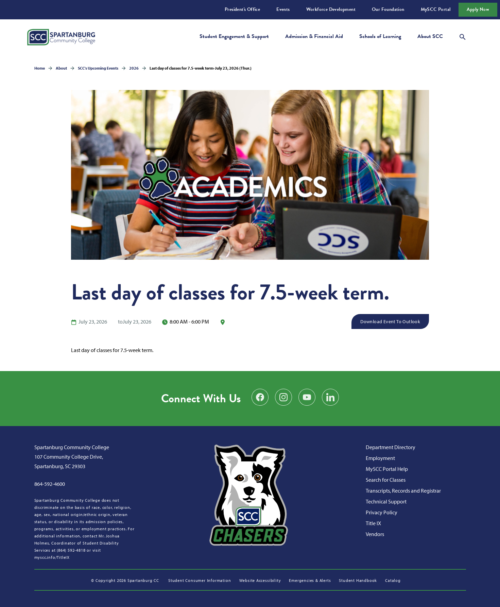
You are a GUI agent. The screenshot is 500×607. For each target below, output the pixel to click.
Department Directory (390, 447)
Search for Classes (386, 479)
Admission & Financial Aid (314, 36)
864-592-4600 (49, 483)
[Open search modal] (462, 36)
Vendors (375, 534)
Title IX (373, 523)
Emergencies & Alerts (310, 580)
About (61, 68)
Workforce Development (331, 9)
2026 (134, 68)
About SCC (430, 36)
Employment (380, 458)
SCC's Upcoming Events (98, 68)
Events (283, 9)
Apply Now (478, 9)
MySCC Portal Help (387, 468)
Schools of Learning (380, 36)
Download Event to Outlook (390, 321)
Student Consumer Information (199, 580)
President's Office (242, 9)
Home (39, 68)
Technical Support (386, 501)
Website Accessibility (260, 580)
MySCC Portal (436, 9)
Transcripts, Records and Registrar (403, 490)
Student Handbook (358, 580)
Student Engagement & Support (234, 36)
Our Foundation (388, 9)
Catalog (393, 580)
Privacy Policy (381, 512)
